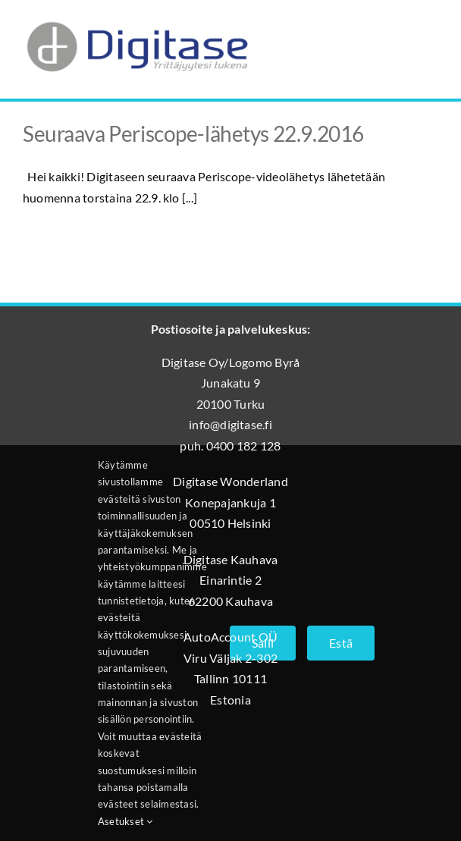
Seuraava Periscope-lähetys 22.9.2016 (193, 133)
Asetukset (125, 821)
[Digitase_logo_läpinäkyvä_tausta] (136, 18)
